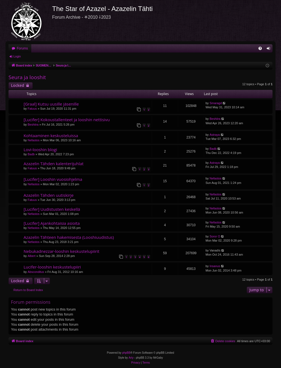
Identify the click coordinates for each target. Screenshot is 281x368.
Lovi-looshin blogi (40, 149)
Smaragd (216, 103)
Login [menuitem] (269, 49)
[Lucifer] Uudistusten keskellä (52, 209)
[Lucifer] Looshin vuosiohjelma (53, 179)
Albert (32, 256)
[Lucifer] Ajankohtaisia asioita (52, 223)
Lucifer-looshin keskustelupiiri (52, 267)
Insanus (215, 266)
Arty (131, 357)
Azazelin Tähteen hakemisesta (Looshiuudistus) (69, 237)
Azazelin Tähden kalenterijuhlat (53, 163)
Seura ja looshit (27, 77)
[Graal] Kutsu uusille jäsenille (51, 104)
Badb (31, 154)
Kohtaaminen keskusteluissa (51, 135)
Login (17, 56)
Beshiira (33, 124)
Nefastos (34, 140)
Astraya (215, 134)
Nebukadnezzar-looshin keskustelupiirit (61, 251)
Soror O (215, 236)
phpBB (126, 352)
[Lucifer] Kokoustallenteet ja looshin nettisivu (67, 119)
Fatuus (32, 108)
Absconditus (36, 271)
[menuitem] (260, 48)
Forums (22, 48)
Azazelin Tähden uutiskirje (49, 195)
